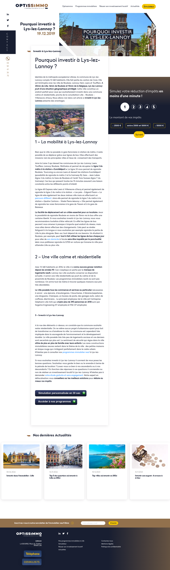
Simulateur (149, 6)
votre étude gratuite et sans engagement (64, 375)
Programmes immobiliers (86, 6)
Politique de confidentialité (111, 547)
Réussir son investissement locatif (113, 6)
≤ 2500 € (116, 125)
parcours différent (43, 198)
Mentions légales (107, 544)
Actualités (135, 6)
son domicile (53, 239)
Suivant (139, 134)
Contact (7, 42)
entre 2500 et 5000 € (138, 125)
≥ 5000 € (159, 125)
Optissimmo (67, 6)
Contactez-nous (107, 541)
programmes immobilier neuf (76, 352)
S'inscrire (113, 523)
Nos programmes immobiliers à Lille (71, 541)
